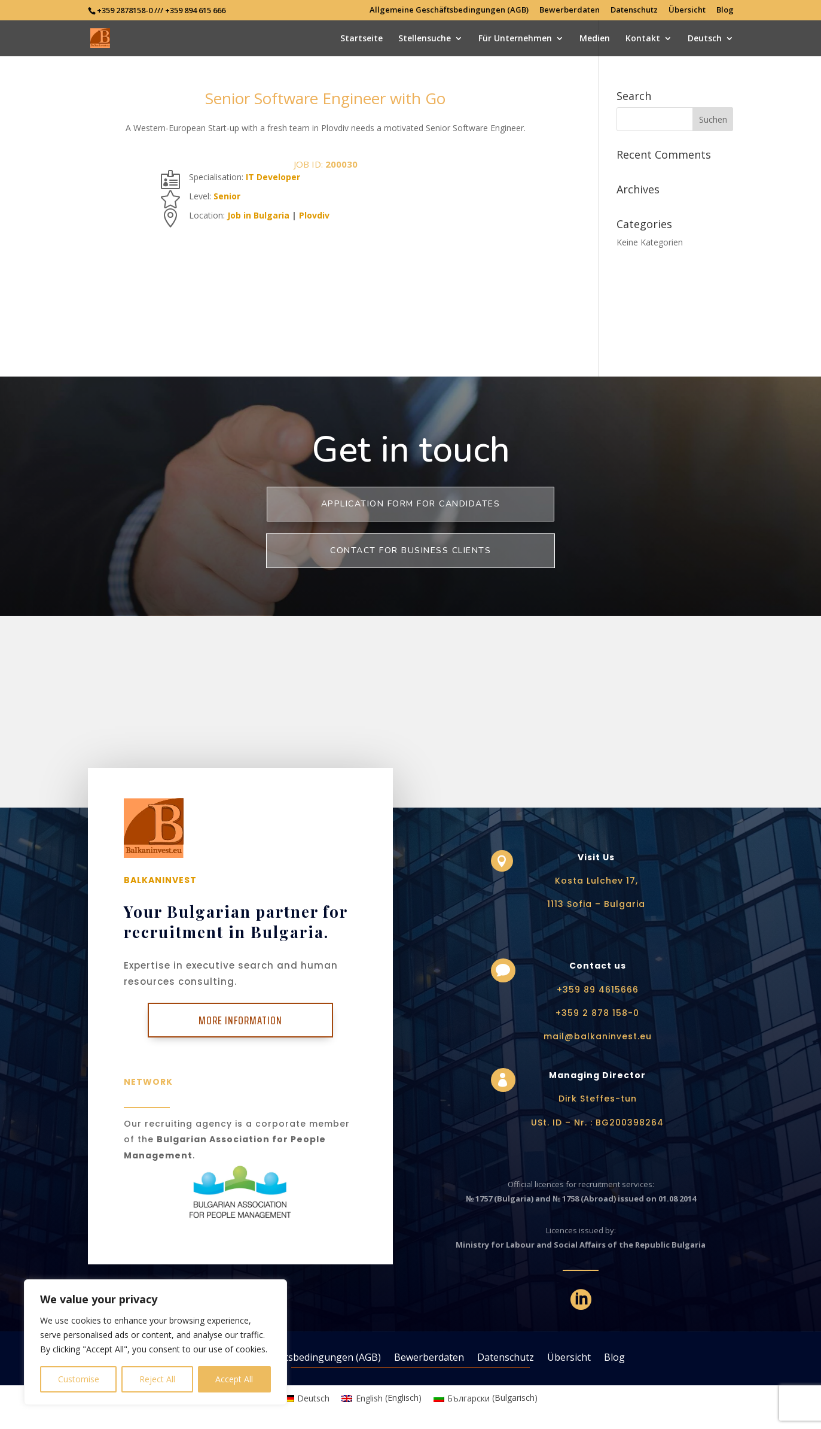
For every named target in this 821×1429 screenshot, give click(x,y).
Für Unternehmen (515, 39)
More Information (240, 1020)
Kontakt (642, 39)
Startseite (361, 39)
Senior (226, 196)
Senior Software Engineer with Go (325, 98)
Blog (725, 10)
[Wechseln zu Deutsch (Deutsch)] (306, 1398)
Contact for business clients (410, 550)
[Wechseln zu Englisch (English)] (381, 1398)
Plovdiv (314, 215)
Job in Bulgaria (258, 215)
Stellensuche (424, 39)
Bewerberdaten (569, 10)
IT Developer (273, 177)
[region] (155, 1342)
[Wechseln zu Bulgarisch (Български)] (486, 1398)
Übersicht (687, 10)
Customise (78, 1379)
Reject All (157, 1379)
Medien (594, 39)
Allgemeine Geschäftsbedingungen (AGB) (449, 10)
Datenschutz (634, 10)
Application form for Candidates (410, 503)
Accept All (234, 1379)
